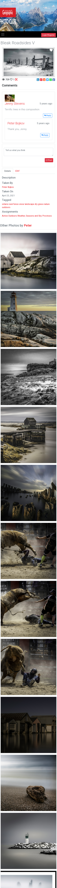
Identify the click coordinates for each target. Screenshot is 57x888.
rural (11, 204)
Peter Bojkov (8, 187)
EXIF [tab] (17, 171)
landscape (29, 204)
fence (16, 204)
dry (36, 204)
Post (49, 160)
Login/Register (48, 35)
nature (47, 204)
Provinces (47, 216)
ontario (5, 204)
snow (21, 204)
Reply (47, 115)
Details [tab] (7, 171)
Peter (28, 225)
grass (40, 204)
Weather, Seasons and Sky (29, 216)
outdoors (6, 207)
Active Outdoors (9, 216)
